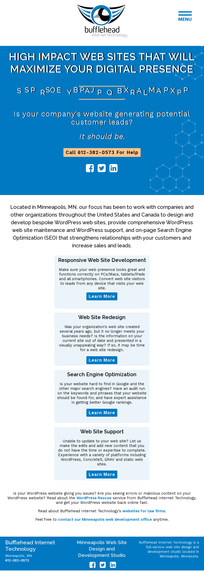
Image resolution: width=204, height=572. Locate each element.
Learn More (102, 296)
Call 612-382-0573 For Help (102, 152)
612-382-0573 (17, 560)
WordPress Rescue (93, 498)
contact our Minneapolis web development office (105, 519)
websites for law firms (143, 511)
